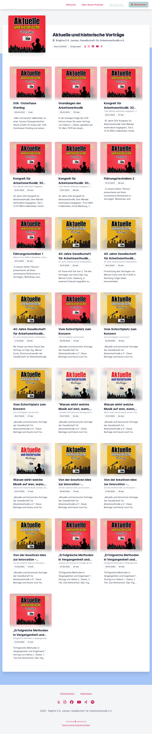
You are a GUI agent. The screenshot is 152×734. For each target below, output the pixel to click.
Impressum (86, 693)
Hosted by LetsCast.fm (76, 721)
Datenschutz (67, 693)
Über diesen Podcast (92, 4)
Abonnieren (138, 4)
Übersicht (71, 4)
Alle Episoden (116, 4)
